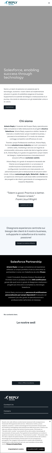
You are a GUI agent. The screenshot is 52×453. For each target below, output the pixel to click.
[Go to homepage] (13, 3)
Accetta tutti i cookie (35, 449)
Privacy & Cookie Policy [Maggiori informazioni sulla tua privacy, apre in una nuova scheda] (14, 444)
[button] (10, 107)
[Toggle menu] (49, 3)
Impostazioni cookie (16, 449)
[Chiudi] (50, 421)
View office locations (26, 383)
